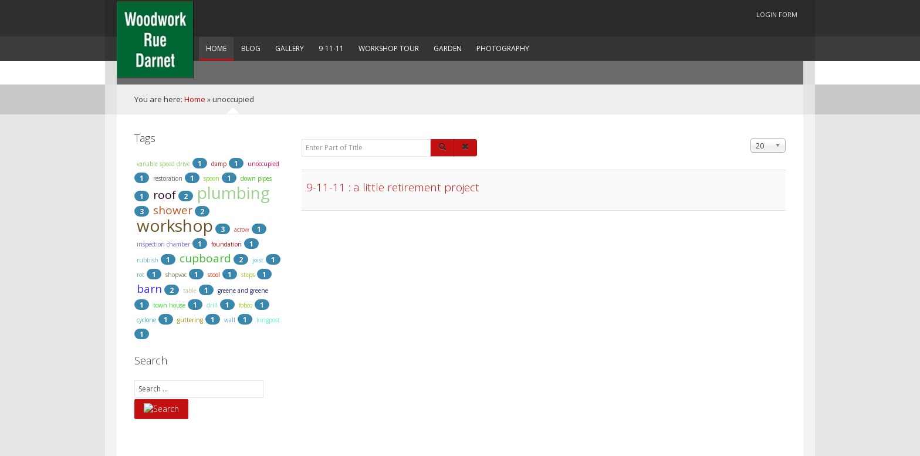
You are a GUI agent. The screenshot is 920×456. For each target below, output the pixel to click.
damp (218, 164)
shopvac (176, 275)
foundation (226, 244)
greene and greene (243, 290)
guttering (190, 320)
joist (257, 260)
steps (248, 275)
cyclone (146, 320)
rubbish (147, 260)
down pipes (256, 178)
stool (214, 275)
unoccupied (263, 164)
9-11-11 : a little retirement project (392, 187)
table (190, 290)
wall (229, 320)
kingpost (268, 320)
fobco (245, 305)
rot (140, 275)
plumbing (233, 192)
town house (169, 305)
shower (172, 210)
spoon (211, 178)
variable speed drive (163, 164)
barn (149, 288)
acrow (241, 229)
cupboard (205, 258)
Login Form (776, 14)
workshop (175, 225)
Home (194, 99)
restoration (167, 178)
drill (212, 305)
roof (164, 194)
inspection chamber (163, 244)
